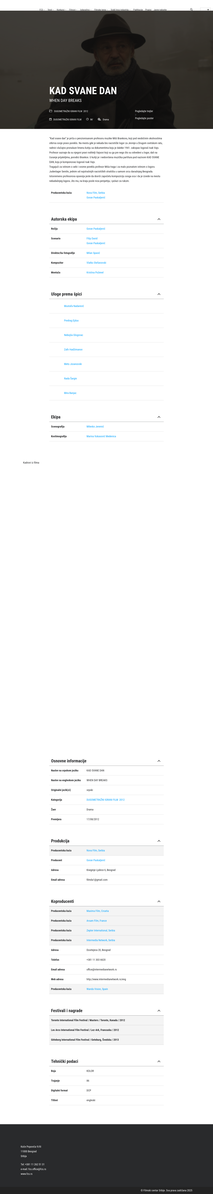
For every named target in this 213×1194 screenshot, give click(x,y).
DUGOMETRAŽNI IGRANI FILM (68, 111)
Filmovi (72, 9)
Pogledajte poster (144, 118)
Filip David (92, 238)
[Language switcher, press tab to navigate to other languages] (205, 9)
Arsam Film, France (97, 920)
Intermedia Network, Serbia (101, 940)
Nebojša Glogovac (73, 335)
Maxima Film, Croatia (98, 910)
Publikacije (138, 9)
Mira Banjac (70, 393)
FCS (41, 9)
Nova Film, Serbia (96, 192)
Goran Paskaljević (96, 197)
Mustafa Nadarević (74, 306)
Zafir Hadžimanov (73, 349)
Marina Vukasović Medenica (101, 436)
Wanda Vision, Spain (97, 989)
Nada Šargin (70, 378)
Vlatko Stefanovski (96, 262)
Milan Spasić (93, 252)
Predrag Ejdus (71, 320)
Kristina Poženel (95, 272)
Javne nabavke (160, 9)
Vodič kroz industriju (120, 9)
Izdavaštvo (84, 9)
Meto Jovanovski (73, 364)
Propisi (148, 9)
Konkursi (60, 9)
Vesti (50, 9)
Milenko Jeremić (95, 426)
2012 (85, 111)
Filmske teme (100, 9)
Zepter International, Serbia (101, 930)
